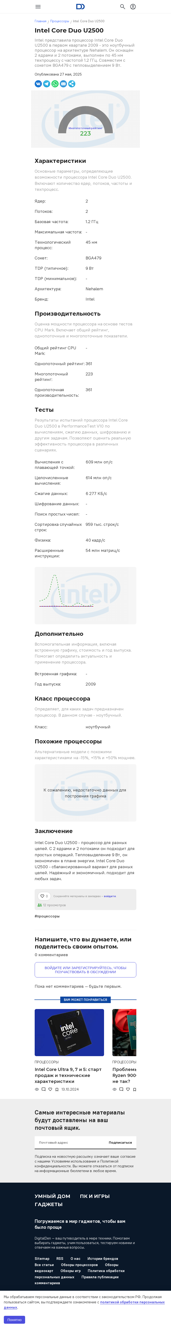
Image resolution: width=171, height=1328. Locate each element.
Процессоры (59, 21)
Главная (40, 21)
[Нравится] (44, 896)
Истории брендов (103, 1258)
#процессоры (47, 916)
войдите (110, 896)
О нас (75, 1258)
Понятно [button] (14, 1320)
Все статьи (44, 1264)
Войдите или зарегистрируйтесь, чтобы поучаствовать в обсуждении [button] (86, 970)
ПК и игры (95, 1196)
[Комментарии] (43, 1089)
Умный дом (52, 1196)
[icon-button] (38, 6)
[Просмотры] (37, 1089)
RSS (59, 1258)
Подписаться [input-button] (120, 1142)
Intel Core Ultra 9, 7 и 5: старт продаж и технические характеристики (68, 1075)
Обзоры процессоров (79, 1264)
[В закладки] (57, 1089)
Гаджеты (49, 1204)
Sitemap (42, 1258)
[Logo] (80, 6)
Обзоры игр (71, 1270)
